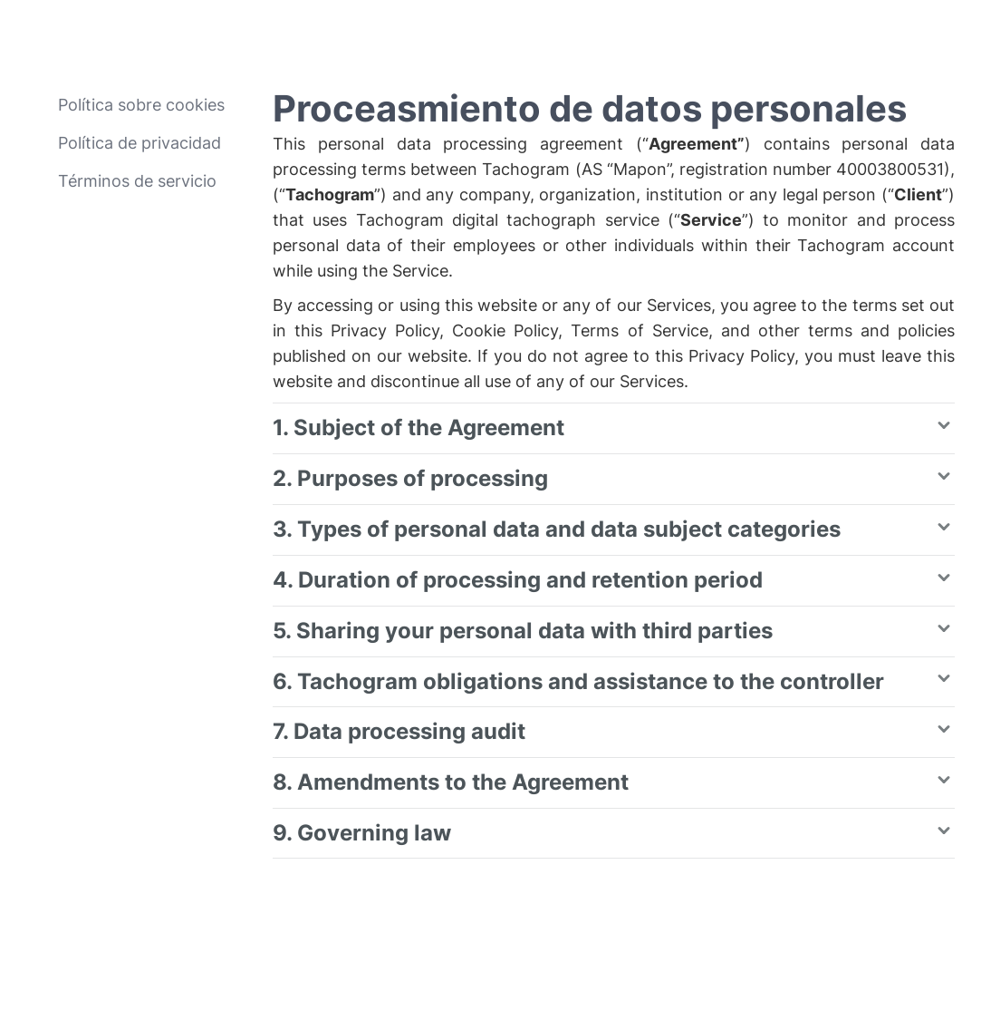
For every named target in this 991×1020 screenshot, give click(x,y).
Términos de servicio (137, 180)
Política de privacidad (139, 142)
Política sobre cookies (141, 104)
